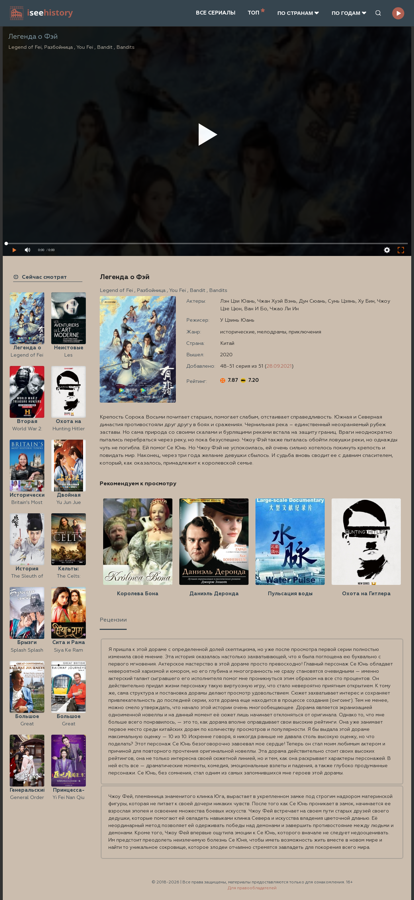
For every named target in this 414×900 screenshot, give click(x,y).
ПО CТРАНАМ (298, 13)
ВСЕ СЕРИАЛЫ (215, 13)
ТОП (256, 12)
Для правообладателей (252, 888)
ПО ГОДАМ (349, 13)
